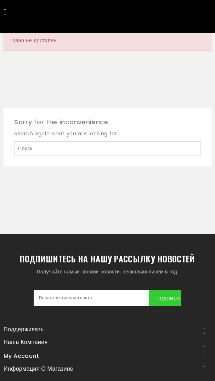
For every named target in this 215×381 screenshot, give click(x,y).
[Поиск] (107, 148)
